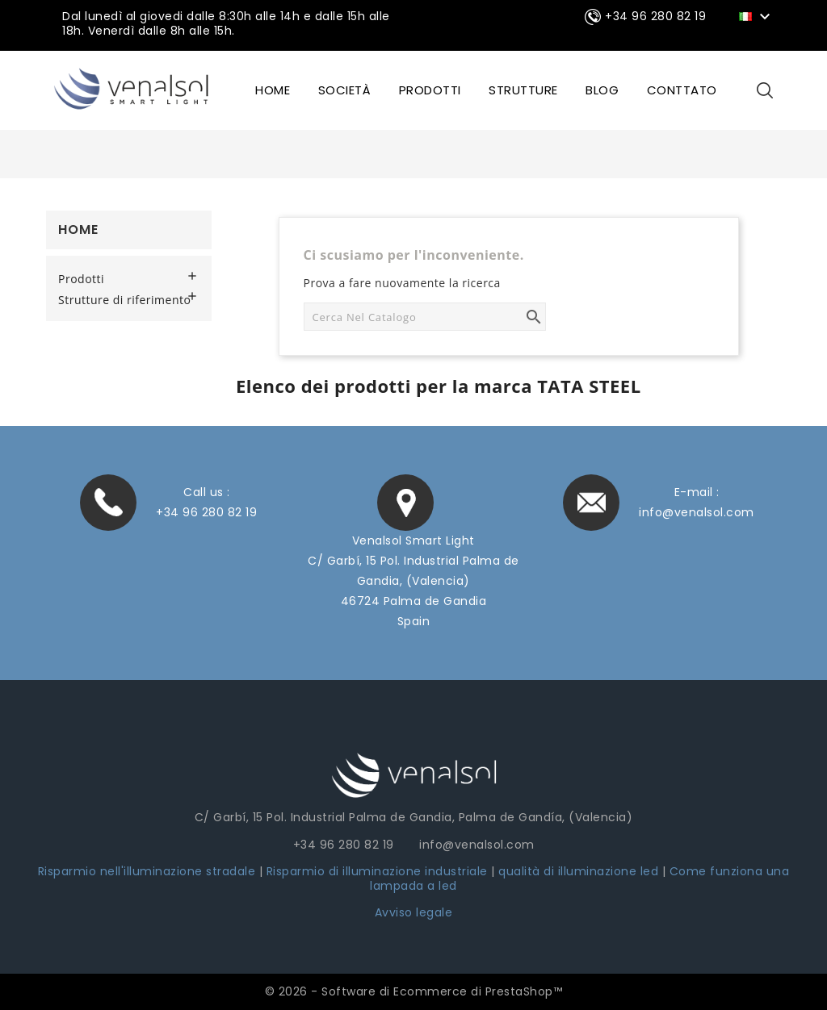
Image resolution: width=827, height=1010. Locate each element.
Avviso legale (414, 912)
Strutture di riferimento (124, 300)
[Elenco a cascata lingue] (757, 15)
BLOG (602, 89)
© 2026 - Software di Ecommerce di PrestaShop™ (414, 991)
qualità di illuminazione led (578, 871)
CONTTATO (682, 89)
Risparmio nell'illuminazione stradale (147, 871)
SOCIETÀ (345, 89)
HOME (272, 89)
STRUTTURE (523, 89)
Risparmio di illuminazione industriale (379, 871)
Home (78, 229)
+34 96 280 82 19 (206, 512)
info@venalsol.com (696, 512)
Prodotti (430, 89)
